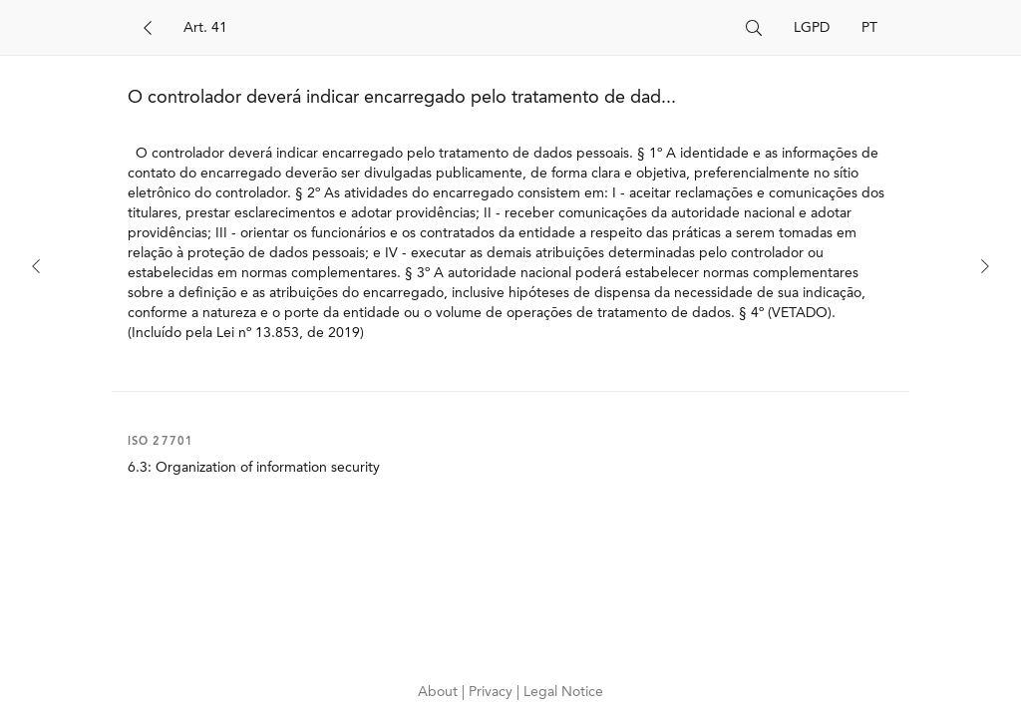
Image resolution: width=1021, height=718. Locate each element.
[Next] (985, 266)
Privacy (492, 692)
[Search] (456, 28)
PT (869, 28)
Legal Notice (563, 692)
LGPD (812, 28)
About (440, 692)
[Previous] (36, 266)
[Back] (148, 28)
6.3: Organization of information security (254, 468)
